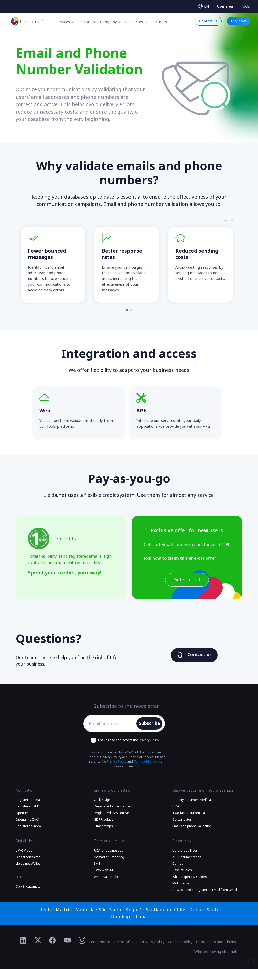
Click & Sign (102, 800)
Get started (186, 579)
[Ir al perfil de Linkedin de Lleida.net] (23, 940)
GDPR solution (104, 819)
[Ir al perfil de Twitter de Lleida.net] (37, 940)
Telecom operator (109, 841)
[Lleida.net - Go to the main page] (27, 21)
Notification (25, 790)
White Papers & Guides (189, 876)
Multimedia (180, 883)
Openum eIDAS (27, 819)
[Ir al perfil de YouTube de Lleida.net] (67, 940)
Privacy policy (153, 942)
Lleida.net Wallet (28, 863)
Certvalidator (181, 819)
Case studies (182, 870)
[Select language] (203, 6)
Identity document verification (194, 800)
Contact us (194, 654)
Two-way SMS (104, 870)
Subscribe (149, 723)
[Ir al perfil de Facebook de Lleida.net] (52, 940)
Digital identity (27, 841)
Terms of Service (146, 761)
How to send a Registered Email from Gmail (204, 890)
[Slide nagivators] (226, 220)
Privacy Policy (149, 740)
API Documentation (186, 857)
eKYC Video (24, 850)
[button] (127, 310)
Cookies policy (180, 942)
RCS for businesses (108, 850)
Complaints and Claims (216, 942)
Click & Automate (28, 886)
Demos (177, 863)
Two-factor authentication (191, 813)
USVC (176, 806)
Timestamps (103, 826)
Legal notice (99, 942)
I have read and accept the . (129, 740)
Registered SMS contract (112, 813)
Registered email (28, 800)
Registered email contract (113, 806)
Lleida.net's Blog (184, 850)
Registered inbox (29, 826)
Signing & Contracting (112, 790)
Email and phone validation (192, 826)
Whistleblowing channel (215, 951)
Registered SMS (28, 806)
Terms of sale (125, 942)
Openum (22, 813)
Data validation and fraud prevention (203, 790)
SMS (97, 863)
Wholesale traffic (106, 876)
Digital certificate (28, 857)
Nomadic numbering (109, 857)
